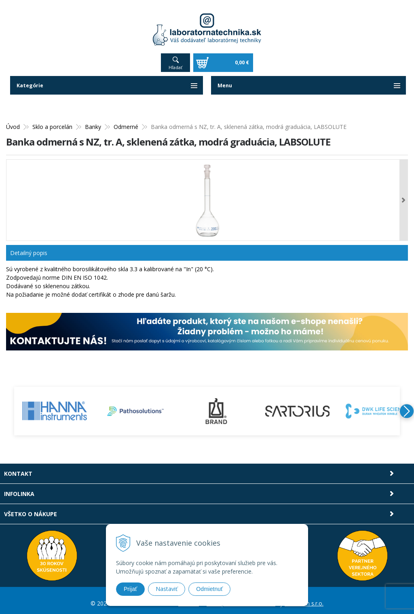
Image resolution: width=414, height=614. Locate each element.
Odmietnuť (209, 589)
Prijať (130, 589)
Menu (226, 80)
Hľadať (175, 62)
